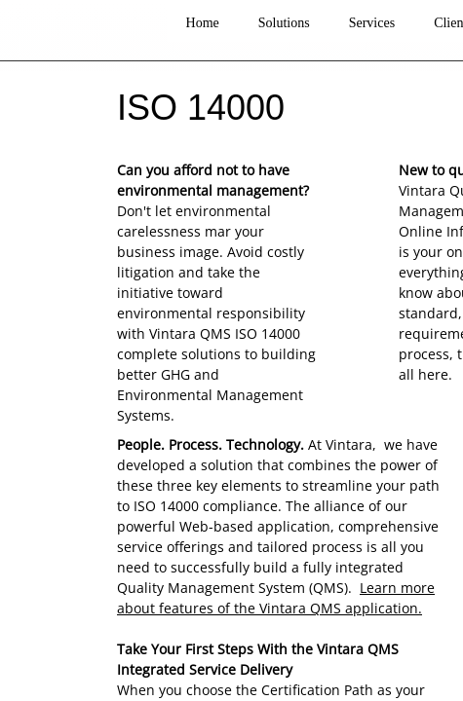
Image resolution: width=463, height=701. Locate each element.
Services (372, 23)
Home (202, 23)
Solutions (284, 23)
